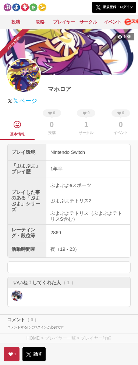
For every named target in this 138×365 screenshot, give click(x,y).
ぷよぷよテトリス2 (70, 200)
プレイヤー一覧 (60, 338)
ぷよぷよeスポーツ (70, 185)
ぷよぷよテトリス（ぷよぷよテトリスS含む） (86, 216)
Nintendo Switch (67, 152)
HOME (33, 338)
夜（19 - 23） (64, 249)
